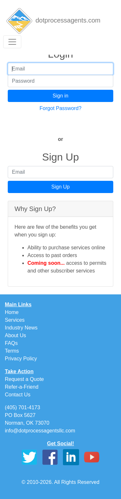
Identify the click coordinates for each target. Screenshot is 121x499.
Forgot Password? (61, 108)
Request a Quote (24, 379)
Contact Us (17, 394)
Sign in (60, 95)
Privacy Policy (21, 358)
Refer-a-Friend (21, 387)
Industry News (21, 327)
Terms (12, 351)
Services (15, 320)
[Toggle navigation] (12, 41)
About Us (15, 335)
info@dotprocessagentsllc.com (40, 430)
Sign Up (60, 186)
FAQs (11, 343)
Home (12, 312)
